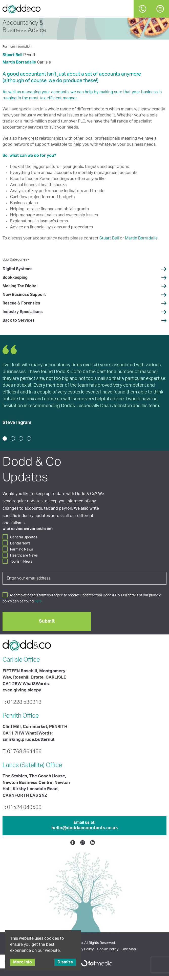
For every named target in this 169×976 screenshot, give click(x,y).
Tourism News (21, 561)
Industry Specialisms (23, 312)
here (38, 601)
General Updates (23, 537)
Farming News (21, 549)
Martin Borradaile (19, 62)
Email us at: (84, 825)
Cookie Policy (107, 949)
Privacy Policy (82, 949)
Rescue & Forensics (21, 303)
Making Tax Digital (20, 286)
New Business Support (24, 295)
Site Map (129, 949)
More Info (22, 962)
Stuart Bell (12, 55)
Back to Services (19, 320)
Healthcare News (24, 555)
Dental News (20, 543)
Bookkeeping (15, 278)
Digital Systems (18, 269)
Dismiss (65, 962)
